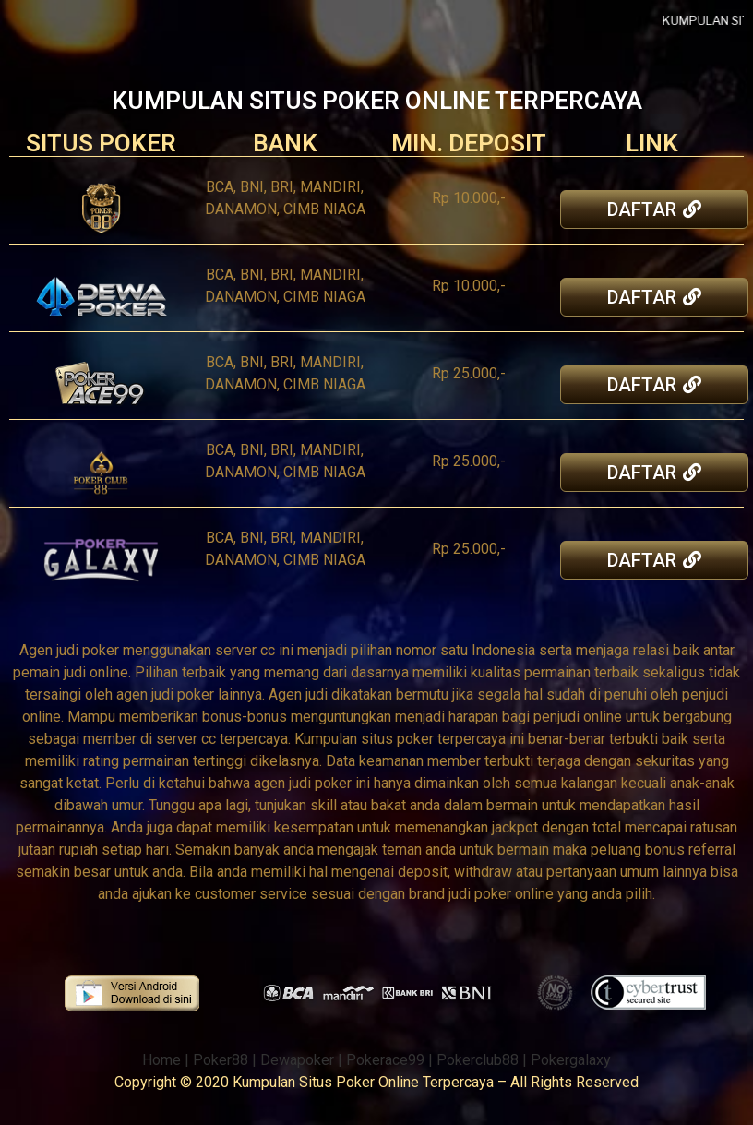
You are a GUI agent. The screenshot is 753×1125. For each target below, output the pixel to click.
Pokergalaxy (571, 1060)
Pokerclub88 (477, 1060)
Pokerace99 (385, 1060)
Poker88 (220, 1060)
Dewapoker (297, 1060)
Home (161, 1060)
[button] (655, 209)
